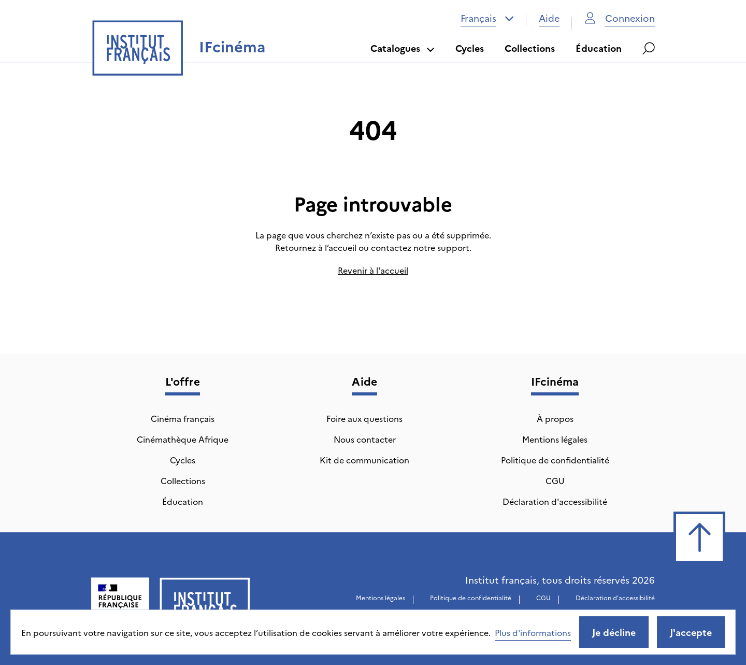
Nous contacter (365, 439)
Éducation (599, 47)
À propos (555, 418)
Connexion (619, 17)
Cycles (469, 47)
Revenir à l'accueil (373, 270)
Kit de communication (364, 459)
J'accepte (691, 632)
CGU (555, 480)
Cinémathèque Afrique (182, 439)
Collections (530, 47)
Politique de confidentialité (555, 459)
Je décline (614, 632)
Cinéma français (182, 418)
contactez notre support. (421, 247)
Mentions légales (554, 439)
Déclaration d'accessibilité (555, 501)
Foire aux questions (364, 418)
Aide (549, 17)
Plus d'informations (533, 632)
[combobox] (487, 18)
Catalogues (402, 47)
